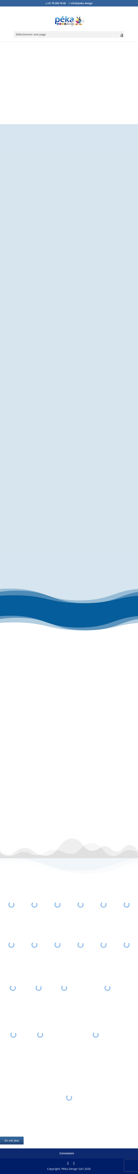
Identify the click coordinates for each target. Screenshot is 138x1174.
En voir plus (12, 1140)
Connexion (66, 1153)
